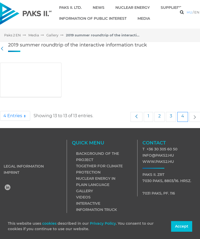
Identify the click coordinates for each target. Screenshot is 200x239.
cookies (50, 223)
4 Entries (16, 116)
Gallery (84, 191)
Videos (83, 197)
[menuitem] (72, 7)
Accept (181, 226)
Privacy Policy (103, 223)
